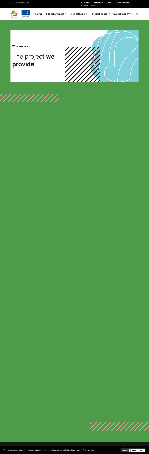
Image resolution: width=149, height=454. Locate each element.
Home (38, 13)
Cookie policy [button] (75, 450)
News (109, 3)
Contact (94, 5)
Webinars (84, 5)
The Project (98, 3)
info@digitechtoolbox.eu (20, 2)
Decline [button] (125, 450)
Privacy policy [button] (88, 450)
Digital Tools (99, 13)
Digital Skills (78, 13)
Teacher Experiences (122, 3)
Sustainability (121, 13)
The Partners (85, 3)
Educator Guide (55, 13)
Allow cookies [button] (137, 450)
